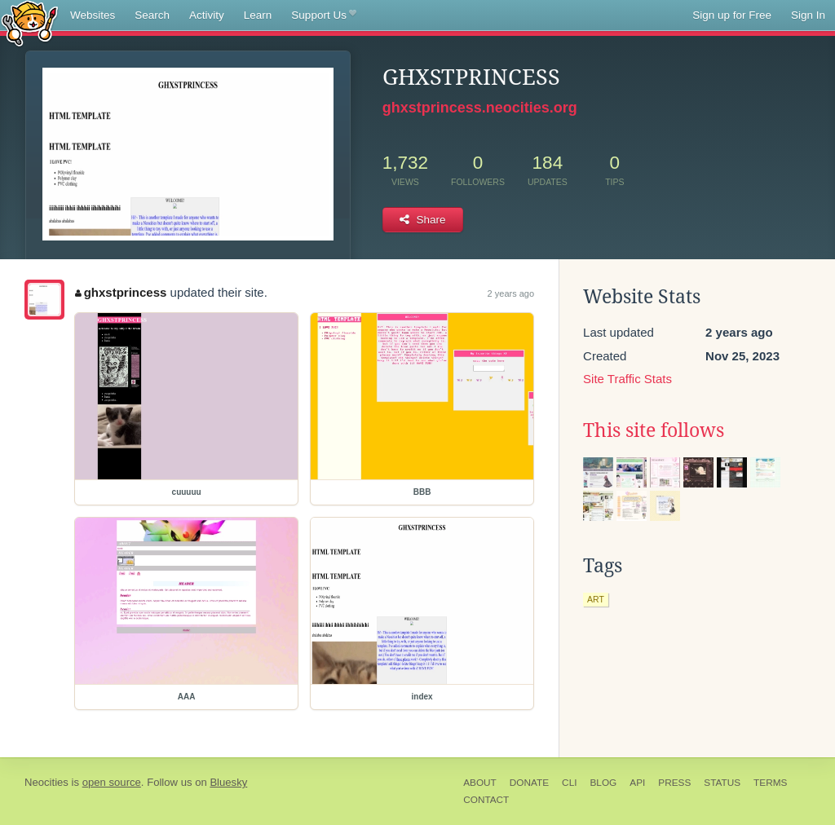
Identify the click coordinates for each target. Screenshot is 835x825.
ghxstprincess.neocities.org (479, 107)
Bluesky (228, 782)
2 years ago (511, 293)
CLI (569, 782)
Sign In (808, 15)
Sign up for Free (731, 15)
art (595, 599)
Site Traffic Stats (627, 379)
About (480, 782)
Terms (770, 782)
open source (111, 782)
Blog (603, 782)
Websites (92, 15)
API (637, 782)
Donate (529, 782)
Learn (258, 15)
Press (674, 782)
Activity (206, 15)
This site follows (653, 430)
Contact (486, 799)
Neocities (46, 782)
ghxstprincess (120, 292)
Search (152, 15)
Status (722, 782)
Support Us (323, 15)
